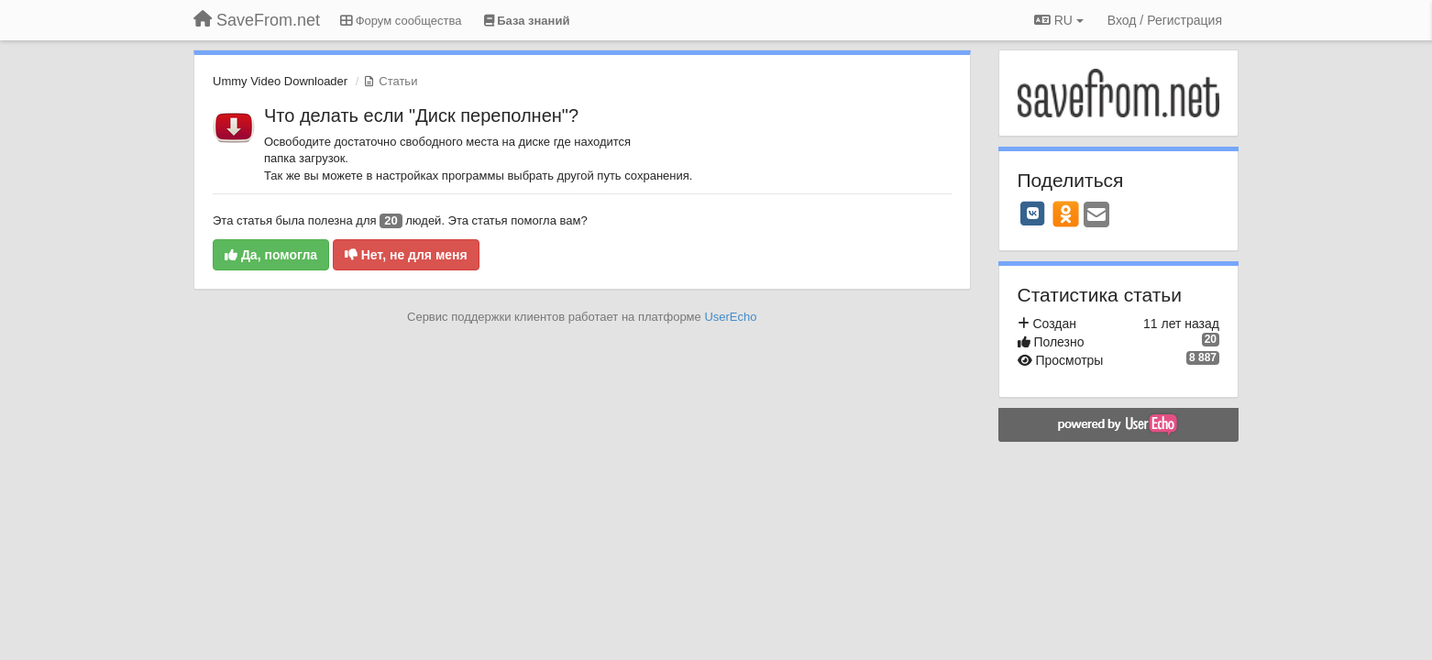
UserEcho (730, 317)
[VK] (1033, 213)
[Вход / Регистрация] (1164, 20)
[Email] (1096, 216)
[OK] (1065, 213)
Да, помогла (271, 255)
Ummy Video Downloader (280, 81)
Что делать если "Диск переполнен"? (421, 115)
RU (1059, 20)
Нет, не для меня (406, 255)
